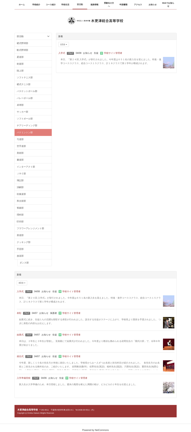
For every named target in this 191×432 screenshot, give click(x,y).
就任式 (20, 356)
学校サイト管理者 (113, 53)
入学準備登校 (23, 378)
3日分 (22, 283)
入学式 (61, 53)
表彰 (19, 313)
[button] (36, 5)
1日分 (63, 44)
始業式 (20, 335)
